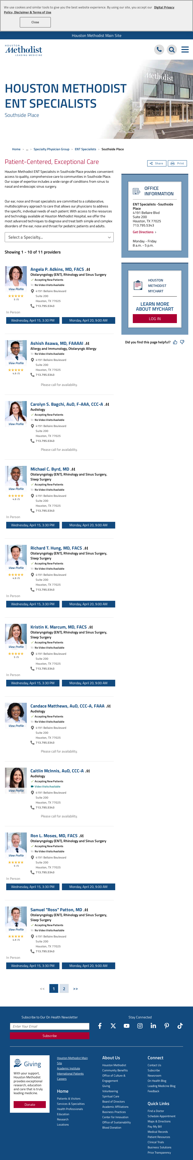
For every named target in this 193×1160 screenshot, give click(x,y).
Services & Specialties (71, 1103)
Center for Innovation (115, 1117)
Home (16, 149)
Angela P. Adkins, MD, (60, 269)
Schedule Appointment (161, 1116)
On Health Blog (157, 1080)
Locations (63, 1124)
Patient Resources (159, 1137)
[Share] (156, 164)
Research (62, 1119)
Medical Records (158, 1131)
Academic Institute (68, 1068)
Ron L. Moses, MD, (57, 835)
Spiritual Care (110, 1096)
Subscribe (50, 1035)
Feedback (153, 1091)
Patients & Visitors (69, 1098)
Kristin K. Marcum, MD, (61, 626)
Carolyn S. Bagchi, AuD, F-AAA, (69, 404)
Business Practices (114, 1112)
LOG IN (155, 319)
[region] (96, 15)
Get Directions (144, 231)
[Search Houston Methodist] (172, 50)
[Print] (177, 164)
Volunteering (110, 1091)
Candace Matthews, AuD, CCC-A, (70, 705)
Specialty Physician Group (51, 149)
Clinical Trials (156, 1142)
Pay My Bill (155, 1126)
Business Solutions (159, 1147)
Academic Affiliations (115, 1106)
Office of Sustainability (116, 1122)
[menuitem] (96, 35)
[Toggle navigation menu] (185, 50)
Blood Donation (111, 1127)
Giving (106, 1086)
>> (75, 988)
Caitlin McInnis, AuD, (60, 770)
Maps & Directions (159, 1121)
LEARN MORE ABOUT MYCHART (155, 306)
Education (63, 1114)
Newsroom (154, 1075)
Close (35, 22)
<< (42, 988)
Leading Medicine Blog (161, 1086)
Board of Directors (113, 1101)
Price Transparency (159, 1152)
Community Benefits (115, 1070)
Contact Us (154, 1065)
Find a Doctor (156, 1111)
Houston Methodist (114, 1065)
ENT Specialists (85, 149)
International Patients (70, 1073)
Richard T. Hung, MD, (59, 547)
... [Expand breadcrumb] (27, 149)
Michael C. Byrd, (52, 468)
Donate (30, 1104)
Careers (62, 1078)
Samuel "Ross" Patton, (59, 909)
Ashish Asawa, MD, (59, 343)
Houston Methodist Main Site (96, 35)
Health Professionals (70, 1109)
